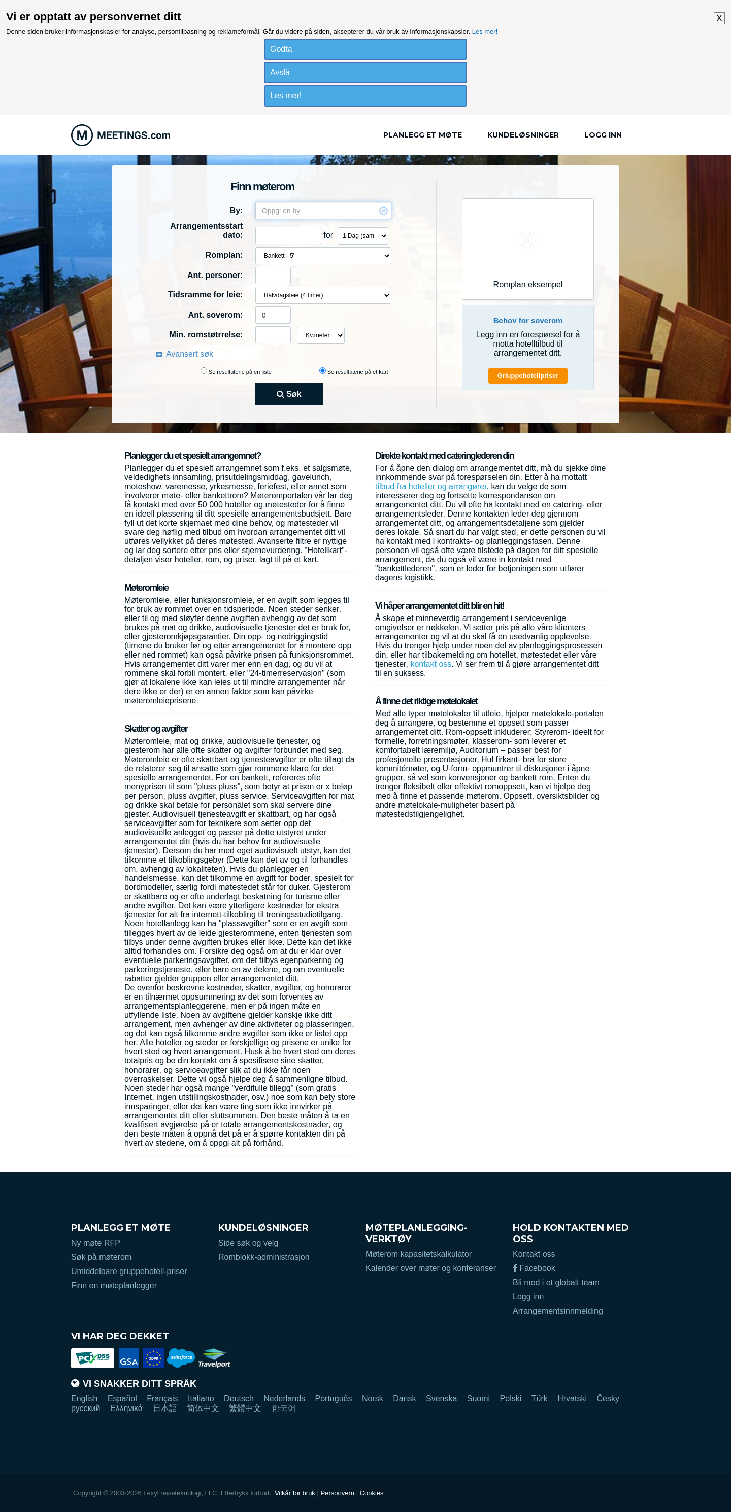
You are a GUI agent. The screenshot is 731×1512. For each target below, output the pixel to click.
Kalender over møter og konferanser (431, 1268)
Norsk (372, 1398)
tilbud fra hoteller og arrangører (431, 486)
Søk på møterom (101, 1257)
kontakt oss (430, 664)
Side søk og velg (248, 1243)
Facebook (534, 1268)
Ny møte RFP (95, 1243)
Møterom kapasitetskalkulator (419, 1254)
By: (236, 210)
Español (122, 1398)
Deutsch (239, 1398)
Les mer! (485, 32)
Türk (539, 1398)
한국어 (284, 1408)
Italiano (201, 1398)
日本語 (165, 1408)
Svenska (441, 1398)
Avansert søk (189, 354)
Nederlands (284, 1398)
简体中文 (203, 1408)
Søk (289, 394)
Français (162, 1398)
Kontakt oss (534, 1254)
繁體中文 (245, 1408)
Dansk (404, 1398)
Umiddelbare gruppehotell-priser (129, 1271)
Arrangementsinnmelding (558, 1311)
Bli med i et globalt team (556, 1282)
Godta (281, 49)
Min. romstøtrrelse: (206, 334)
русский (85, 1408)
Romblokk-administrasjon (264, 1257)
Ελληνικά (126, 1408)
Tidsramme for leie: (205, 294)
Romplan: (224, 255)
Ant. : (215, 275)
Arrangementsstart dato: (206, 230)
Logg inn (603, 135)
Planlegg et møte (422, 135)
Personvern (337, 1493)
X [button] (719, 18)
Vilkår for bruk (295, 1493)
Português (333, 1398)
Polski (511, 1398)
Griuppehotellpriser (528, 376)
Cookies (372, 1493)
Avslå (280, 72)
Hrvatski (572, 1398)
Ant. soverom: (215, 315)
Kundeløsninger (523, 135)
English (84, 1398)
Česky (607, 1398)
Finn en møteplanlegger (114, 1285)
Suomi (478, 1398)
